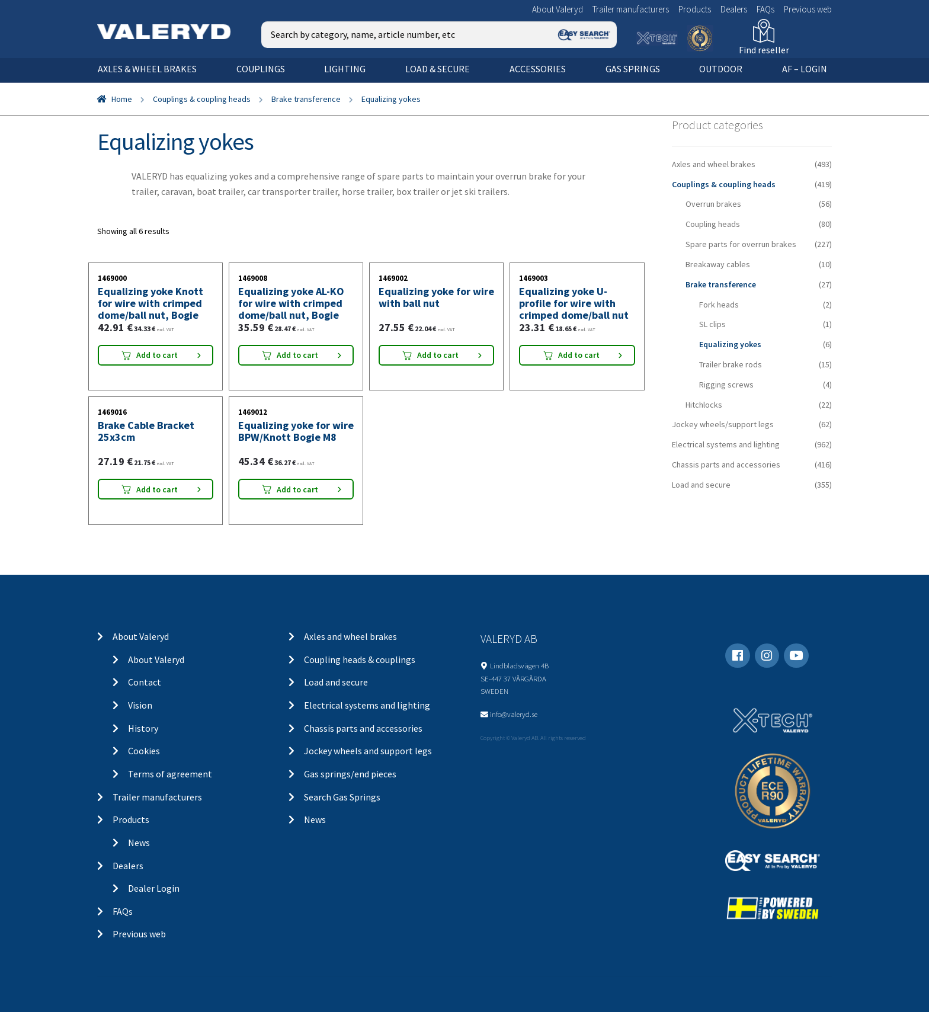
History (143, 728)
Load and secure (701, 484)
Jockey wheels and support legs (368, 751)
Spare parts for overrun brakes (740, 244)
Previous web (808, 9)
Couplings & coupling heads (202, 99)
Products (694, 9)
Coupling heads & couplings (359, 659)
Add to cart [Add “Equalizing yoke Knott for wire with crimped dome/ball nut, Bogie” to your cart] (157, 355)
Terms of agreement (170, 774)
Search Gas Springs (342, 797)
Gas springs (633, 69)
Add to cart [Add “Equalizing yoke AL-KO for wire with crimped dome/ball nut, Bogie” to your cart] (297, 355)
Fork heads (719, 304)
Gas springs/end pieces (350, 774)
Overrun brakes (713, 203)
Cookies (144, 751)
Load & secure (437, 69)
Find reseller (764, 50)
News (139, 842)
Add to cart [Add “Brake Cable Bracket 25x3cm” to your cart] (157, 489)
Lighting (345, 69)
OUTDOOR (720, 69)
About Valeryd (557, 9)
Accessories (538, 69)
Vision (140, 705)
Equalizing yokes (730, 344)
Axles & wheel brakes (147, 69)
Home (121, 99)
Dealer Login (154, 888)
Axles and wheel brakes (713, 164)
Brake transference (306, 99)
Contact (144, 682)
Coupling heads (712, 224)
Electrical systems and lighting (726, 444)
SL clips (712, 324)
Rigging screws (726, 384)
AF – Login (804, 69)
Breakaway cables (717, 264)
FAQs (765, 9)
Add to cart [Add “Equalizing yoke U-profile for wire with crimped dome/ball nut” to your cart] (579, 355)
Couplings (260, 69)
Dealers (733, 9)
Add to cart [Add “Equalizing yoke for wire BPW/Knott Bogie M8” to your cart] (297, 489)
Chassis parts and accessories (726, 464)
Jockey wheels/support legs (723, 424)
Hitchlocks (703, 404)
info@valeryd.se (513, 714)
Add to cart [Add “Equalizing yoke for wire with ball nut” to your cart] (438, 355)
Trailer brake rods (730, 364)
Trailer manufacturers (630, 9)
